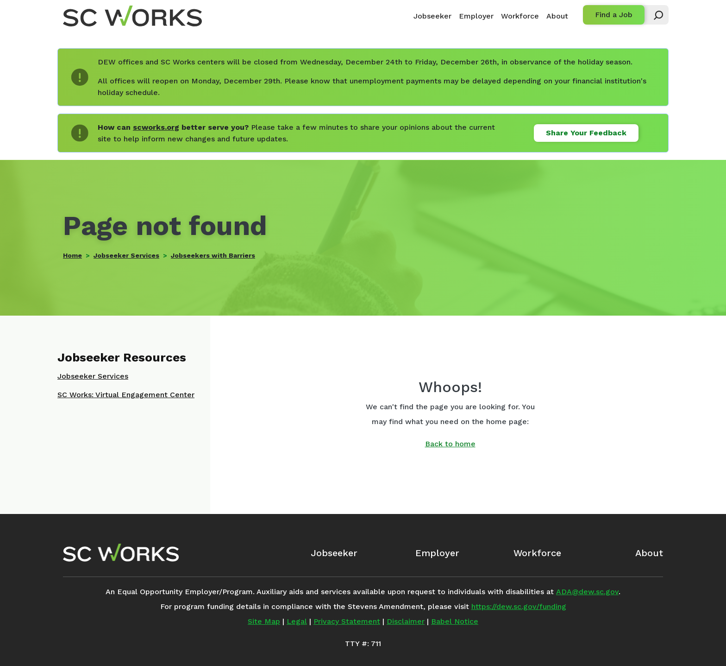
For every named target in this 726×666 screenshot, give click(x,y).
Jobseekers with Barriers (213, 255)
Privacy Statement (346, 621)
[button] (654, 15)
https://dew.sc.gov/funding (518, 606)
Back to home (450, 443)
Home (72, 255)
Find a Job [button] (613, 14)
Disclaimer (406, 621)
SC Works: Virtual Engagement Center (125, 394)
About (557, 16)
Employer (476, 16)
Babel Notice (454, 621)
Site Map (264, 621)
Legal (297, 621)
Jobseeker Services (126, 255)
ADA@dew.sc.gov (587, 591)
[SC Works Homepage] (121, 552)
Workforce (520, 16)
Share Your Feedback (586, 132)
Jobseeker (432, 16)
